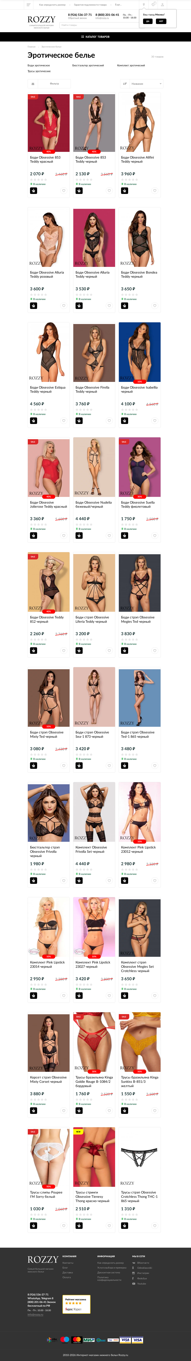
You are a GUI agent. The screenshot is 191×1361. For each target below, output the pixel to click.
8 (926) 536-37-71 (80, 14)
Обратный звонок (77, 18)
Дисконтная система (108, 1272)
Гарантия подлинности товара (90, 5)
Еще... (118, 5)
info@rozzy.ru (102, 18)
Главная (31, 47)
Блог (65, 1268)
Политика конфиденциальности (109, 1278)
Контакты (67, 1263)
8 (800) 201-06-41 (107, 14)
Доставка (67, 1272)
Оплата (66, 1277)
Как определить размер (52, 5)
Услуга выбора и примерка (111, 1268)
